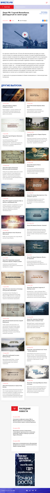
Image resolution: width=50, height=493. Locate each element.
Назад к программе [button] (43, 13)
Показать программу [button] (20, 6)
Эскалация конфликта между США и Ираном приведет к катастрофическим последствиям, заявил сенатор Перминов (24, 420)
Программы (44, 12)
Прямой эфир (6, 7)
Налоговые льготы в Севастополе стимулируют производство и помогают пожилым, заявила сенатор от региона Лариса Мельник (24, 433)
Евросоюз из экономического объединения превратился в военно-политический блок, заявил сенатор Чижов (25, 445)
